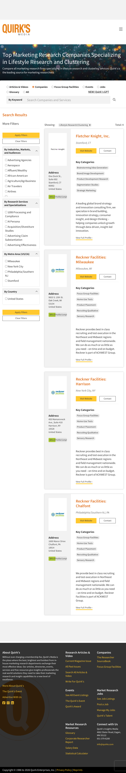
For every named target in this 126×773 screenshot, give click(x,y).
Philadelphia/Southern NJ (19, 273)
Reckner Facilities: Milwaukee (91, 259)
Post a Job (102, 704)
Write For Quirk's (74, 681)
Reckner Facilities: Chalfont (91, 503)
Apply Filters (21, 135)
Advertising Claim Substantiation (16, 237)
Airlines (10, 191)
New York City (14, 266)
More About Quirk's (13, 685)
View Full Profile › (84, 237)
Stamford (12, 281)
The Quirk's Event (12, 691)
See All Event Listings (76, 695)
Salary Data (71, 747)
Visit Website (86, 150)
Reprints (78, 770)
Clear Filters (21, 141)
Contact (107, 150)
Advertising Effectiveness (20, 245)
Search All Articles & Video (76, 674)
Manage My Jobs (106, 710)
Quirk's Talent (104, 715)
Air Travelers (13, 186)
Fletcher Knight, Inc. (93, 136)
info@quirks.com (105, 744)
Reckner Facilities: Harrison (91, 381)
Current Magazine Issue (78, 661)
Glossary (70, 732)
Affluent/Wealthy (16, 170)
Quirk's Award (73, 706)
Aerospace (12, 165)
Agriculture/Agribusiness (20, 181)
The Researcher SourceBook (105, 659)
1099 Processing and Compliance (18, 214)
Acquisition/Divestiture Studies (19, 228)
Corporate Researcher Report (77, 740)
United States (14, 299)
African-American (16, 175)
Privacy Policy (64, 770)
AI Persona (12, 221)
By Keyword (15, 99)
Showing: (49, 125)
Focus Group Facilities (109, 666)
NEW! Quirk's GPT (98, 92)
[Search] (68, 100)
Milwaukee (12, 261)
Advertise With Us (12, 697)
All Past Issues (73, 666)
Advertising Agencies (18, 160)
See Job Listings (106, 698)
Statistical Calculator (76, 753)
